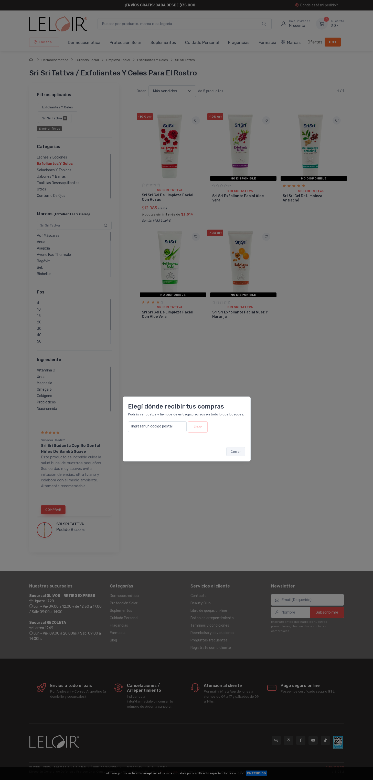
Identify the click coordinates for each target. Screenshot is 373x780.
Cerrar (236, 452)
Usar (198, 427)
